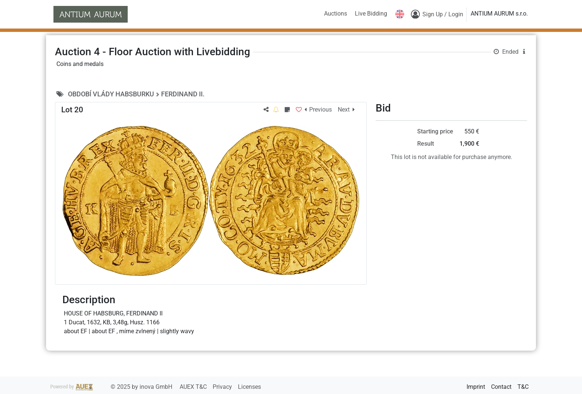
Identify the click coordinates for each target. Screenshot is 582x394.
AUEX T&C (194, 386)
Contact (501, 386)
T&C (523, 386)
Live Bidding (371, 13)
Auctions (335, 13)
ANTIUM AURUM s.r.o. (499, 13)
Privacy (223, 386)
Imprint (476, 386)
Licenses (249, 386)
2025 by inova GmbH (112, 386)
